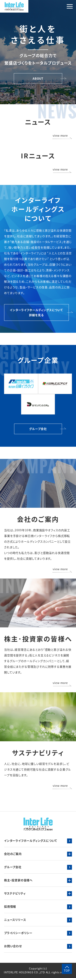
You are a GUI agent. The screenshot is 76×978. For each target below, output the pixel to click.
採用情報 (10, 906)
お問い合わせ (13, 946)
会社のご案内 (13, 854)
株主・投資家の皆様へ (18, 880)
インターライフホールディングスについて (30, 840)
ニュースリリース (15, 920)
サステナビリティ (15, 893)
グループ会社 (38, 429)
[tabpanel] (38, 52)
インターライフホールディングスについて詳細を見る (36, 312)
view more (60, 135)
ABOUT (38, 78)
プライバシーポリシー (18, 933)
